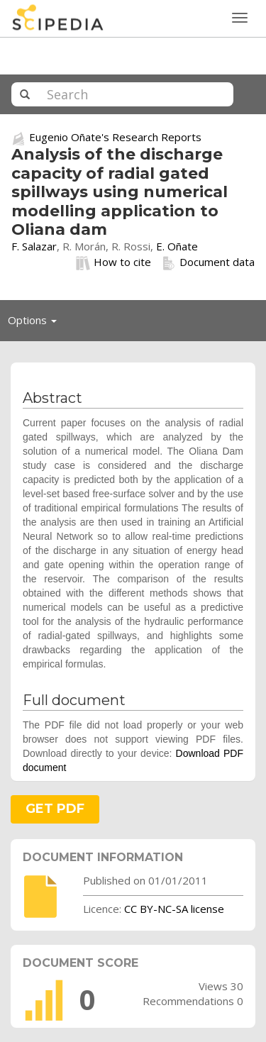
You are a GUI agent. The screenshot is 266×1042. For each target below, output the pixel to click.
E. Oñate (177, 246)
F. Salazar (34, 246)
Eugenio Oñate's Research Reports (115, 137)
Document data (208, 262)
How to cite (113, 262)
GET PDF (55, 808)
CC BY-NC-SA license (174, 909)
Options (36, 323)
